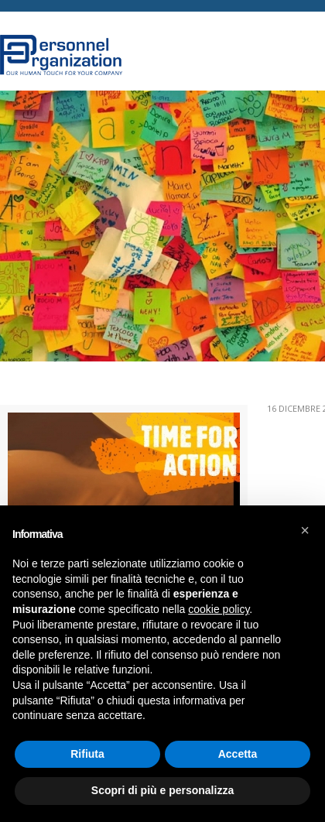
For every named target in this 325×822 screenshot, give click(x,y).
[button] (304, 530)
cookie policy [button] (218, 609)
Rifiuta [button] (87, 754)
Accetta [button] (238, 754)
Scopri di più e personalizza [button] (162, 790)
